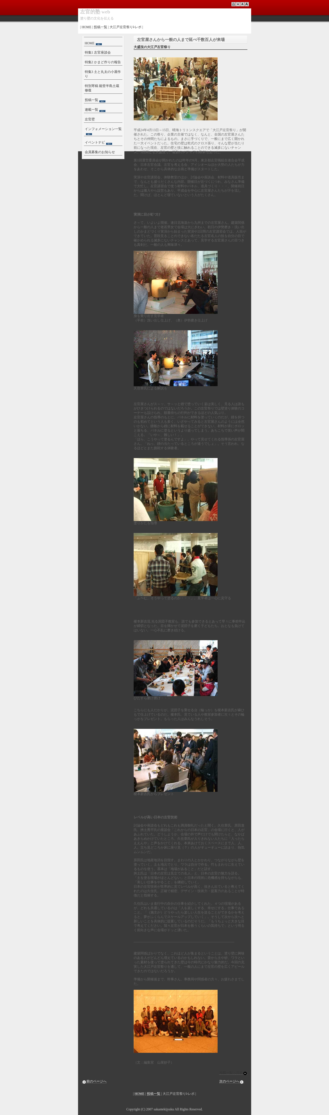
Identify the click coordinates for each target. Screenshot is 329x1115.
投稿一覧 (100, 27)
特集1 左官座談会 (98, 52)
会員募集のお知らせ (100, 152)
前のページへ (94, 1081)
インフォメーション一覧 (103, 131)
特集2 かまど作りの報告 (103, 62)
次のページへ (231, 1081)
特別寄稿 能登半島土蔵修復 (102, 88)
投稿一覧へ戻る (233, 1073)
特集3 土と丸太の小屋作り (103, 74)
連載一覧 (96, 110)
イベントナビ (99, 143)
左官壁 (90, 119)
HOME (86, 27)
